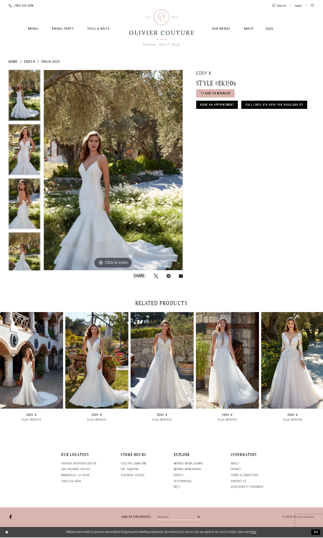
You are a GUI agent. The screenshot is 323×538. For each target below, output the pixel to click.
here (253, 532)
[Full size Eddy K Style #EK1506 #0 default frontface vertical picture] (113, 170)
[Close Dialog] (7, 533)
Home (13, 62)
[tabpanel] (24, 97)
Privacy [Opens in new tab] (236, 469)
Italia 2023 (50, 62)
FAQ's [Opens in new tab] (177, 486)
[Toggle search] (279, 6)
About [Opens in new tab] (235, 463)
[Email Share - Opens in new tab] (181, 276)
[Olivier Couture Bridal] (162, 28)
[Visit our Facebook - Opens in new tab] (10, 517)
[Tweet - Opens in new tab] (156, 276)
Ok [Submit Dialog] (315, 532)
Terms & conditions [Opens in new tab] (244, 475)
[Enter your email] (178, 517)
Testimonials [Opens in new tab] (183, 481)
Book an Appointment (219, 107)
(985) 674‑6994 (71, 481)
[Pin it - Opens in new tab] (169, 276)
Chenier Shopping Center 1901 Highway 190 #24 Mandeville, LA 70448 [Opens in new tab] (79, 469)
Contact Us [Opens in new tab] (238, 481)
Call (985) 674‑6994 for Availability (232, 119)
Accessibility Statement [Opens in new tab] (247, 486)
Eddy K (29, 62)
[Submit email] (200, 517)
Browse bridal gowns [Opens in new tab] (188, 463)
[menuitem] (33, 28)
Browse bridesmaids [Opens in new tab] (187, 469)
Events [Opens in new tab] (178, 475)
